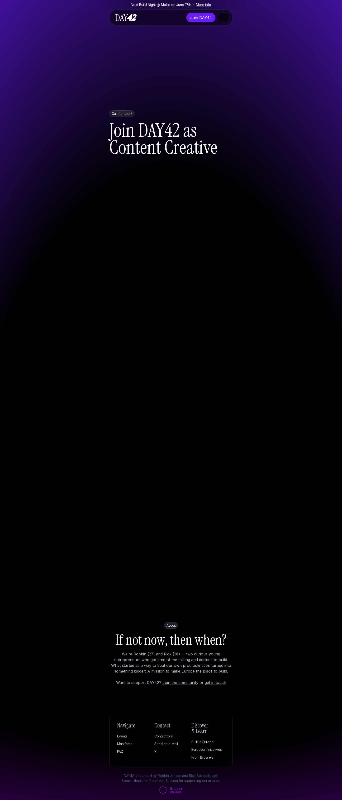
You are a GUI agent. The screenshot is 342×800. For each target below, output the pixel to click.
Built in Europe (202, 742)
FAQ (120, 752)
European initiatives (206, 749)
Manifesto (125, 744)
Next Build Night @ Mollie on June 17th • (171, 5)
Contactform (164, 736)
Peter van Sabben (163, 781)
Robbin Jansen (169, 776)
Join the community (180, 682)
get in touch (215, 682)
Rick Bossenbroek (203, 776)
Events (122, 736)
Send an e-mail (166, 744)
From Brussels (202, 757)
